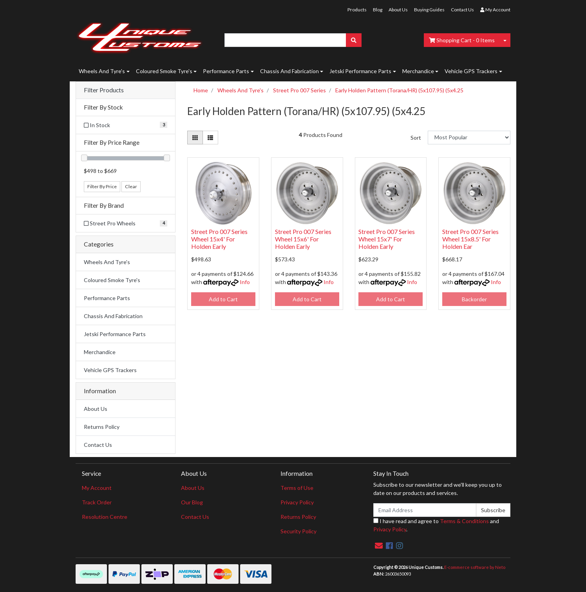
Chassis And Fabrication (289, 71)
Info (245, 282)
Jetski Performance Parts (360, 71)
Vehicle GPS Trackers (471, 71)
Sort (416, 137)
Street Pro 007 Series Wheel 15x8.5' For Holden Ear (470, 239)
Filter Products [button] (104, 90)
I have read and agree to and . (436, 525)
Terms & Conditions (464, 521)
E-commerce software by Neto (474, 567)
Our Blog (192, 502)
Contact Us (462, 10)
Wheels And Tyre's (102, 71)
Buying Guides (429, 10)
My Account (97, 487)
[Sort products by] (469, 137)
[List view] (210, 137)
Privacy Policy (297, 502)
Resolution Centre (104, 516)
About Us (398, 10)
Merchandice (418, 71)
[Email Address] (424, 510)
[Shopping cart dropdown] (504, 40)
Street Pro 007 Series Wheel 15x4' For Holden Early (219, 239)
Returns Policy (101, 426)
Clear (131, 186)
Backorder (474, 299)
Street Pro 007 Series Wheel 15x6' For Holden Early (303, 239)
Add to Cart (223, 299)
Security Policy (298, 531)
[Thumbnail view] (195, 137)
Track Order (97, 502)
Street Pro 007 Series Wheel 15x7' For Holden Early (386, 239)
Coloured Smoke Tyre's (164, 71)
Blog (377, 10)
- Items (462, 40)
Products (357, 10)
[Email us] (379, 545)
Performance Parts (226, 71)
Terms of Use (296, 487)
